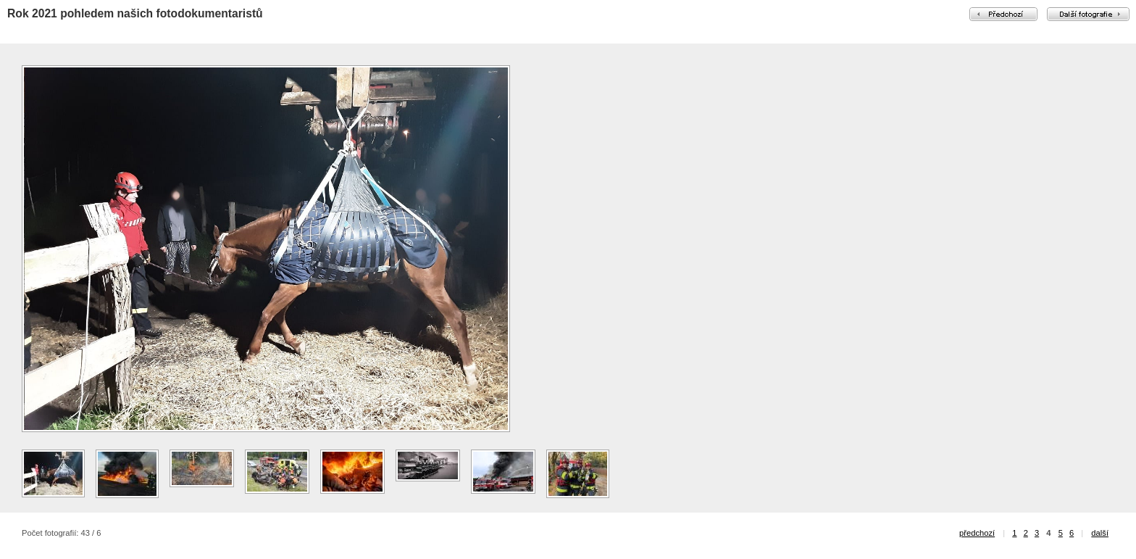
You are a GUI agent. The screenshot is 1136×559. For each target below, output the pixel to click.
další (1099, 533)
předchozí (977, 533)
